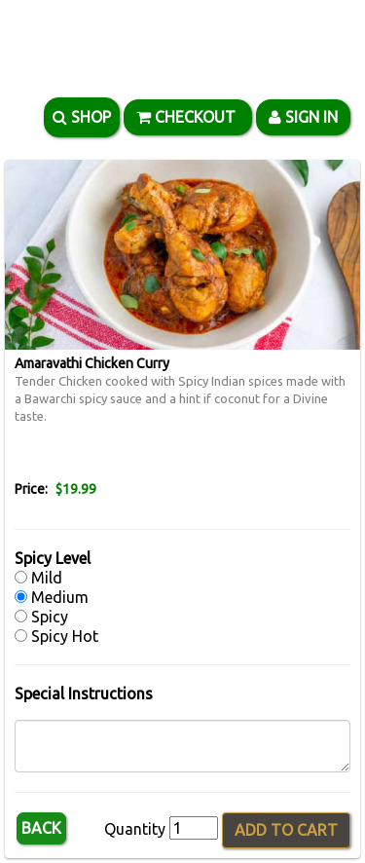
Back (41, 828)
